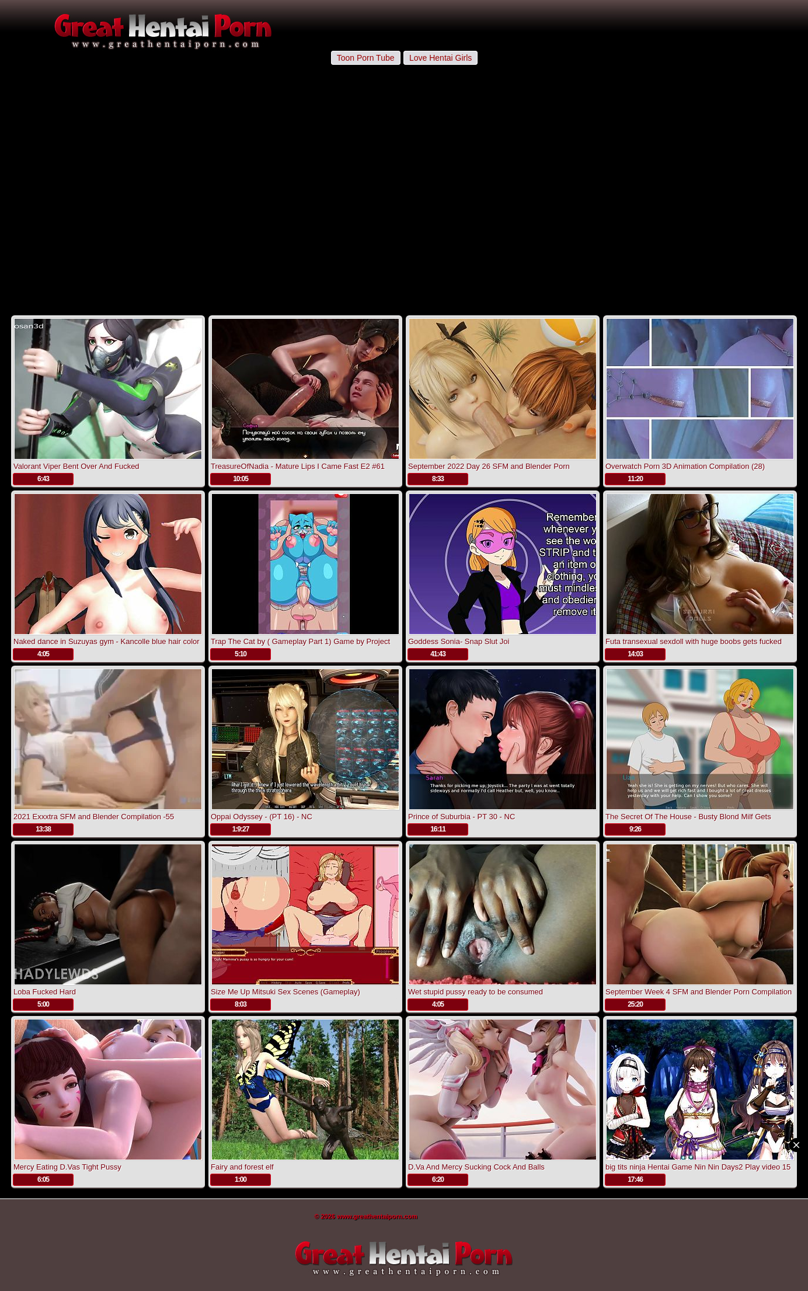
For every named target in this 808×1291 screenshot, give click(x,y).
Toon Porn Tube (366, 57)
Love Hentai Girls (440, 57)
